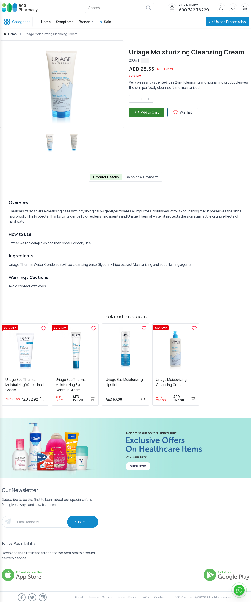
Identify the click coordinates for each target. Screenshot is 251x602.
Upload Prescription (227, 21)
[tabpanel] (125, 244)
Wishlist (182, 112)
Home (46, 21)
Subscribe (83, 522)
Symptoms (65, 21)
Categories (17, 21)
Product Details (106, 177)
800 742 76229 (194, 10)
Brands (87, 21)
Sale (105, 21)
